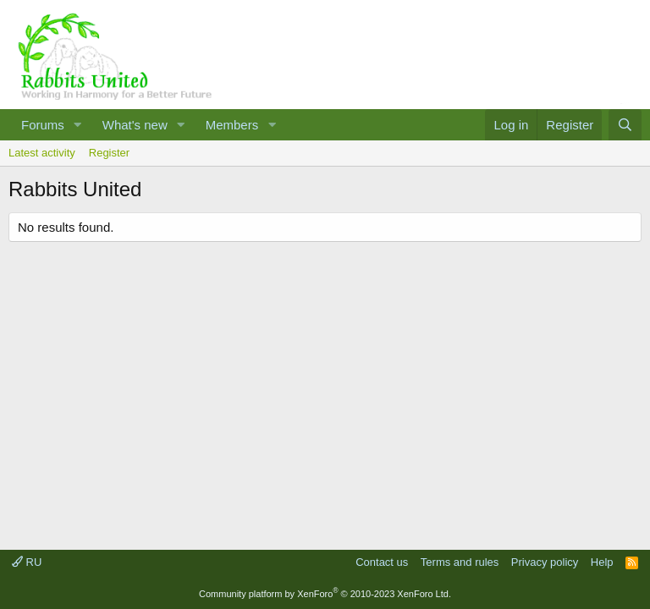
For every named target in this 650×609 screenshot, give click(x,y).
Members (232, 125)
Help (602, 562)
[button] (78, 124)
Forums (42, 125)
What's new (135, 125)
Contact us (381, 562)
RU (26, 562)
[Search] (625, 124)
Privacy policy (544, 562)
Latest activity (41, 152)
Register (109, 152)
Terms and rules (460, 562)
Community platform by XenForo (325, 594)
